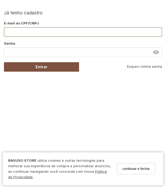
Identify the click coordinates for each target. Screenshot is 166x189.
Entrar (41, 67)
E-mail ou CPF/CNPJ (21, 23)
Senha (9, 43)
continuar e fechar (136, 169)
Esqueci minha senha (144, 66)
